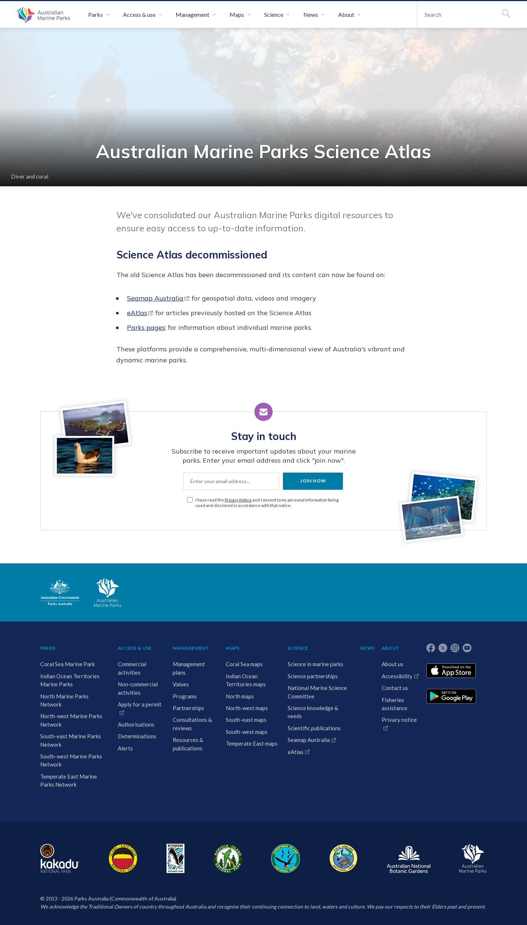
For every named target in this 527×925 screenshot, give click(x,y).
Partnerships (188, 708)
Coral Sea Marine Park (67, 664)
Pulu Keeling (343, 858)
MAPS (232, 648)
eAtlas (137, 313)
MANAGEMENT (191, 648)
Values (181, 684)
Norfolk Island (228, 858)
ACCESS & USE (135, 648)
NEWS (367, 648)
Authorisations (136, 724)
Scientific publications (314, 728)
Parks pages (146, 327)
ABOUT (390, 648)
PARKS (47, 648)
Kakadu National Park (59, 858)
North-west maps (247, 708)
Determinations (137, 736)
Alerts (125, 748)
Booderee (175, 858)
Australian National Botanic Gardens (408, 858)
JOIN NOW (313, 481)
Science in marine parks (315, 664)
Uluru (123, 858)
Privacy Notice (238, 499)
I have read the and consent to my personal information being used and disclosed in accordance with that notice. (267, 502)
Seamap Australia (155, 298)
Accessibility (397, 676)
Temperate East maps (251, 743)
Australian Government (59, 592)
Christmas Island (285, 858)
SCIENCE (298, 648)
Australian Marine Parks (42, 14)
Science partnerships (313, 676)
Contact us (395, 688)
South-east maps (246, 719)
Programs (185, 696)
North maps (240, 696)
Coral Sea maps (244, 664)
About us (392, 664)
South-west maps (247, 731)
